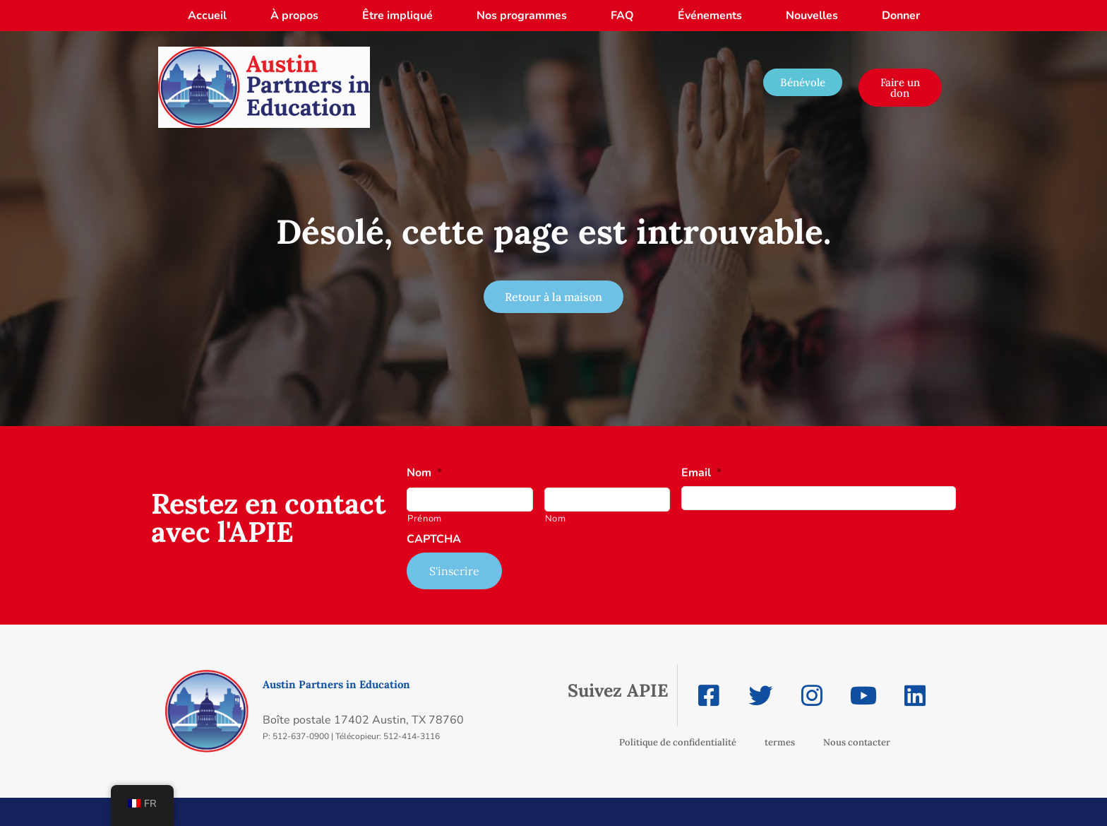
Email (701, 473)
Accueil (207, 15)
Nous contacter (856, 742)
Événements (710, 15)
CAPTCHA (434, 539)
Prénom (424, 518)
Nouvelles (812, 15)
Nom (424, 473)
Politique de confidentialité (677, 742)
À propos (294, 15)
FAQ (622, 15)
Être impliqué (397, 15)
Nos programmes (522, 15)
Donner (901, 15)
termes (780, 742)
